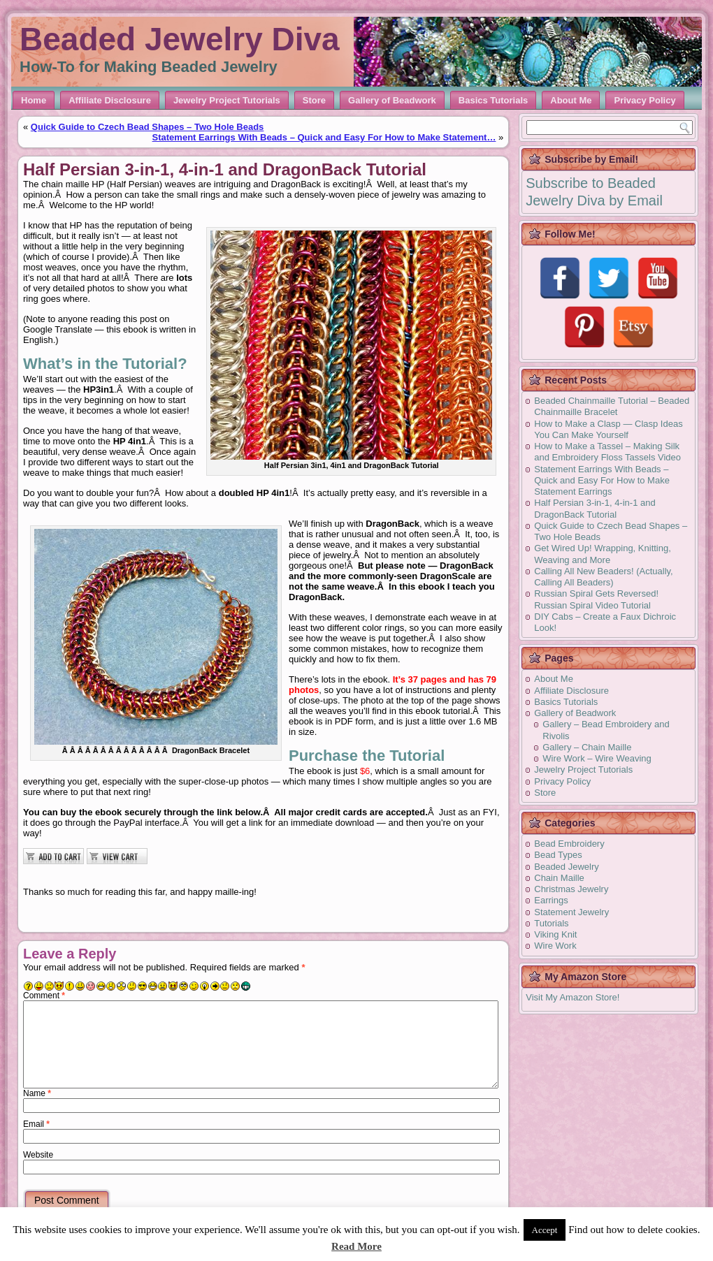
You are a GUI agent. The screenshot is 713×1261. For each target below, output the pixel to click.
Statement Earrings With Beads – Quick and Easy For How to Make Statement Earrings (602, 480)
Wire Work (555, 945)
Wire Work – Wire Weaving (596, 758)
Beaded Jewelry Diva (180, 39)
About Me (570, 100)
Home (33, 100)
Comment (44, 995)
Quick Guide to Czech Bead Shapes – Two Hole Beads (147, 127)
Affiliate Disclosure (110, 100)
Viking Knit (555, 934)
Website (38, 1155)
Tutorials (551, 923)
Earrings (551, 900)
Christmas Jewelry (571, 889)
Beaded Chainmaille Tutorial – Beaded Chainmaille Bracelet (611, 406)
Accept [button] (545, 1230)
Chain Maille (559, 878)
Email (36, 1124)
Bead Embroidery (569, 843)
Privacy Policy (644, 100)
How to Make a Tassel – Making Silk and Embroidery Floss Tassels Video (607, 451)
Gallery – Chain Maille (586, 747)
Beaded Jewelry (566, 866)
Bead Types (558, 855)
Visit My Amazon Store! (572, 997)
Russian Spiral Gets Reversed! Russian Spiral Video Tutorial (596, 599)
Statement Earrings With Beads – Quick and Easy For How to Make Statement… (324, 137)
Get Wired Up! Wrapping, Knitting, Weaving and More (602, 553)
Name (37, 1093)
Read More (356, 1246)
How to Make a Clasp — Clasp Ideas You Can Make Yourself (608, 429)
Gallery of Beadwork (392, 100)
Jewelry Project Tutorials (226, 100)
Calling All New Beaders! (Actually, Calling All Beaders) (603, 577)
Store (314, 100)
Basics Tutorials (493, 100)
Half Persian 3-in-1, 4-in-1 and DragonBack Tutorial (594, 508)
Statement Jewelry (571, 912)
